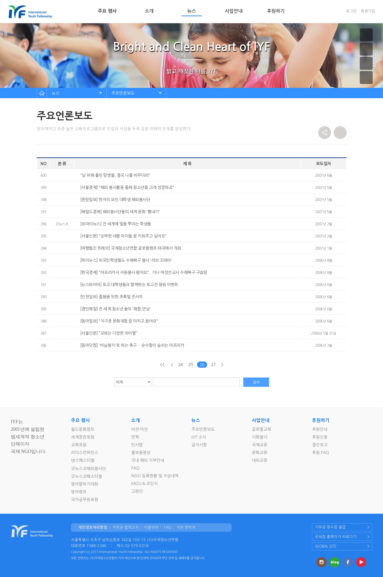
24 (180, 365)
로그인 (351, 11)
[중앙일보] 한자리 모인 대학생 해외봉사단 (115, 199)
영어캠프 (79, 492)
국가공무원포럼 (84, 499)
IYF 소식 (198, 437)
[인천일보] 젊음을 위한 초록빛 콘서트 (111, 297)
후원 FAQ (320, 452)
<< (162, 365)
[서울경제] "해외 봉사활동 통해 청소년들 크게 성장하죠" (127, 187)
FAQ (135, 468)
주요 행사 (107, 11)
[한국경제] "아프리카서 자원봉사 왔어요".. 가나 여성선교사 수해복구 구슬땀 (143, 272)
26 (202, 365)
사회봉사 (259, 437)
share (324, 132)
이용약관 (151, 527)
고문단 (137, 491)
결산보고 (319, 445)
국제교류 (259, 445)
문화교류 (259, 452)
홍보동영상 (141, 452)
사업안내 (234, 11)
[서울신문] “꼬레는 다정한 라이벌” (108, 333)
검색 (256, 382)
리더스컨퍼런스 (84, 452)
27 (213, 365)
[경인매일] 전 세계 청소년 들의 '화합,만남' (115, 309)
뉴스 (191, 11)
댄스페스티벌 (83, 460)
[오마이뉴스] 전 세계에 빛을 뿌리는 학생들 (115, 224)
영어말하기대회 (84, 484)
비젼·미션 (139, 429)
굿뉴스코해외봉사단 (88, 468)
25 (190, 365)
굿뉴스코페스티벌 (86, 476)
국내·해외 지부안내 (147, 460)
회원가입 (368, 11)
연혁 (135, 437)
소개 (149, 11)
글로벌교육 (261, 429)
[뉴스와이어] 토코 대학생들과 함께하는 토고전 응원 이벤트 (129, 284)
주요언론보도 (123, 93)
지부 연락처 (186, 527)
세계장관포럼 (82, 437)
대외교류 (259, 460)
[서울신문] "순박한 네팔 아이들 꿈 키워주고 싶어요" (123, 236)
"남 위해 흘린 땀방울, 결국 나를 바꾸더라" (115, 175)
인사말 (137, 445)
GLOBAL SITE (326, 546)
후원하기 (276, 11)
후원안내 (319, 429)
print (340, 132)
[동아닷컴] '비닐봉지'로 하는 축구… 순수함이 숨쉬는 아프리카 (132, 345)
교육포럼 (79, 445)
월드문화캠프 (82, 429)
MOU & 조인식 (144, 483)
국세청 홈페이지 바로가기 (336, 536)
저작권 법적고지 (125, 527)
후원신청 (319, 437)
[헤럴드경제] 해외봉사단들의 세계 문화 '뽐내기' (120, 212)
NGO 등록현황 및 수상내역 (155, 476)
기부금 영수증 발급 (330, 527)
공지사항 (199, 445)
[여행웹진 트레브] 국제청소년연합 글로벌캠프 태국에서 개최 (130, 248)
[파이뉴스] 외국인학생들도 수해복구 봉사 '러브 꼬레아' (126, 260)
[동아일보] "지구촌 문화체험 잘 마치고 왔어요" (119, 321)
